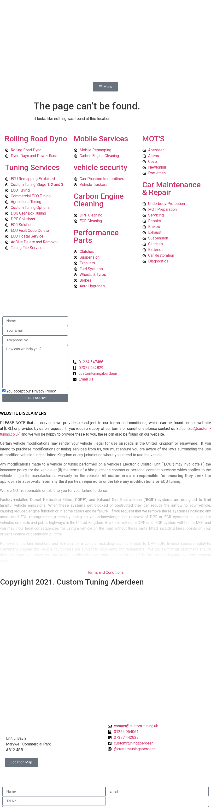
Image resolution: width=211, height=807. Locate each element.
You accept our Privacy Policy (31, 357)
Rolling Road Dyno (36, 104)
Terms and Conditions (105, 538)
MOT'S (153, 104)
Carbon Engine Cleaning (99, 165)
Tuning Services (32, 133)
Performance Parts (96, 202)
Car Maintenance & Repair (171, 154)
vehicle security (100, 133)
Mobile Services (101, 104)
